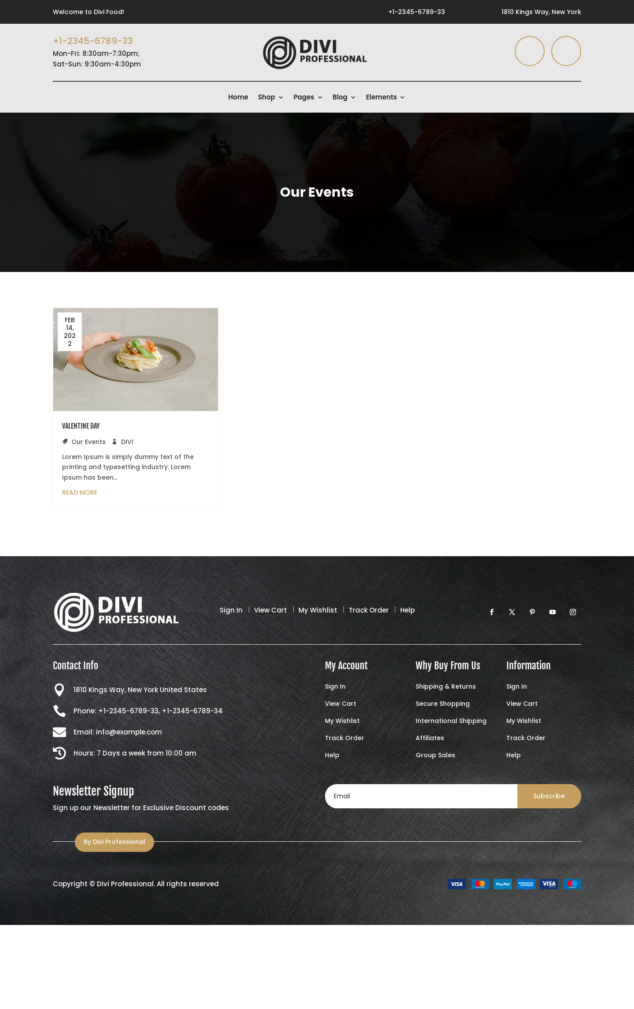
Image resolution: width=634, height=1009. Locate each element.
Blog (340, 98)
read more (79, 492)
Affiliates (430, 738)
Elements (381, 98)
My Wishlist (318, 610)
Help (407, 610)
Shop (266, 98)
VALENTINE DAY (81, 426)
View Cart (270, 610)
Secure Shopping (443, 704)
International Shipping (451, 721)
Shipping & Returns (446, 687)
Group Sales (435, 756)
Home (238, 98)
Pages (304, 98)
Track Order (369, 610)
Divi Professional (125, 883)
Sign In (231, 610)
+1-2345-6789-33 (416, 11)
